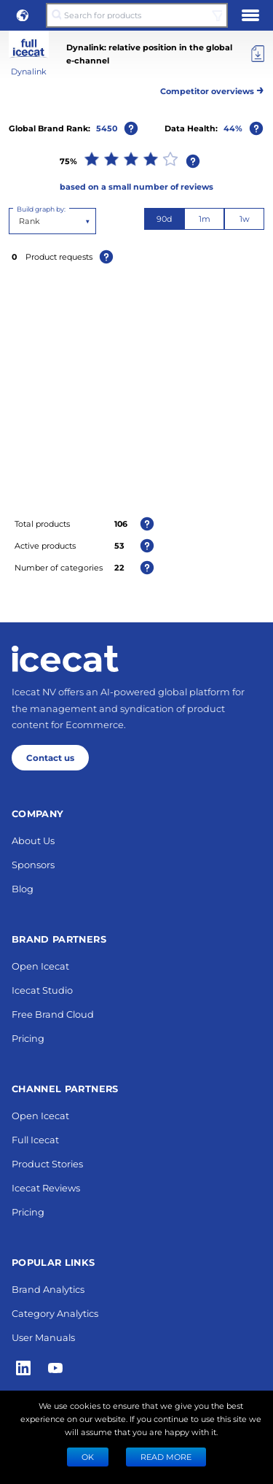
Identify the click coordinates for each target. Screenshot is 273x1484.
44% (232, 128)
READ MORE (166, 1457)
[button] (22, 15)
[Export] (257, 54)
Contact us (50, 1368)
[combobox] (20, 221)
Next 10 (136, 1001)
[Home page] (65, 1270)
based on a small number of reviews (136, 186)
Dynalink (29, 71)
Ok (88, 1457)
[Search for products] (136, 15)
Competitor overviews (212, 89)
